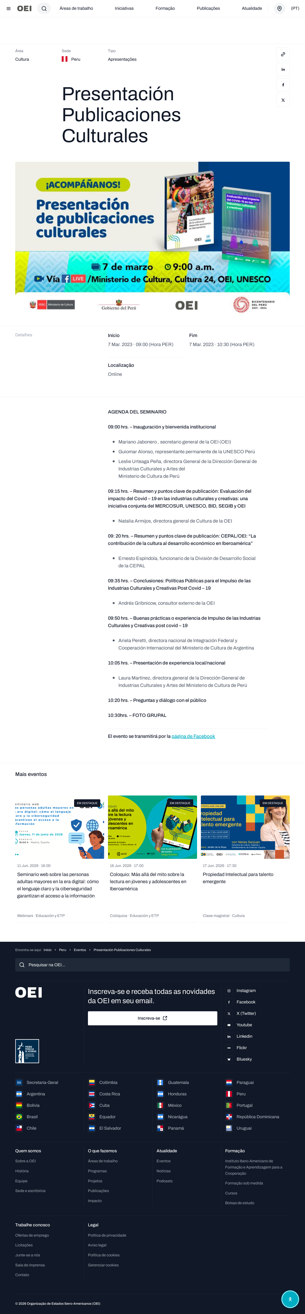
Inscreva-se (153, 1018)
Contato (22, 1275)
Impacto (95, 1201)
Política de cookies (104, 1255)
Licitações (24, 1245)
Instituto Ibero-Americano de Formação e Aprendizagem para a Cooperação (253, 1167)
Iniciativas (124, 8)
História (22, 1171)
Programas (97, 1171)
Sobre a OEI (25, 1161)
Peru (62, 950)
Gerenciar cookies (103, 1265)
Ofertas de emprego (32, 1235)
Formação (165, 8)
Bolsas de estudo (239, 1203)
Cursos (231, 1193)
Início (47, 950)
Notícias (164, 1171)
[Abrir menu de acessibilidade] (290, 1299)
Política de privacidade (107, 1235)
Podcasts (165, 1181)
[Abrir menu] (8, 8)
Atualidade (252, 8)
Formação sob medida (244, 1183)
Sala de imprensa (30, 1265)
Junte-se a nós (27, 1255)
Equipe (21, 1181)
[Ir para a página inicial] (24, 8)
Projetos (95, 1181)
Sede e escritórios (30, 1191)
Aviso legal (97, 1245)
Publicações (208, 8)
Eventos (80, 950)
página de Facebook (193, 736)
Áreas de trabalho (76, 8)
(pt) (295, 8)
